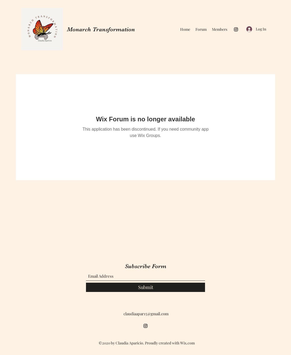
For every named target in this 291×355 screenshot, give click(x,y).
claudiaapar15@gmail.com (146, 313)
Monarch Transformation (101, 29)
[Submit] (145, 287)
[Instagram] (236, 29)
